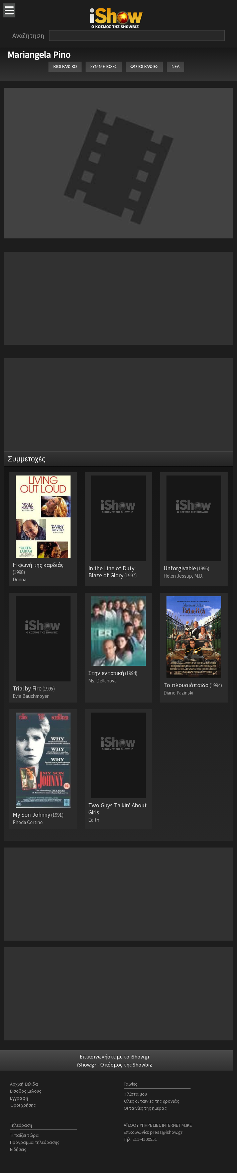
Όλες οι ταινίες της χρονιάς (151, 1101)
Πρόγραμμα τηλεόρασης (35, 1142)
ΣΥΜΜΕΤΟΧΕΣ (103, 66)
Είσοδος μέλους (25, 1091)
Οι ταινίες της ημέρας (145, 1108)
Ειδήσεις (18, 1149)
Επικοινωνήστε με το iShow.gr (115, 1056)
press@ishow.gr (166, 1132)
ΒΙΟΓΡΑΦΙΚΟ (65, 66)
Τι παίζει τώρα (24, 1135)
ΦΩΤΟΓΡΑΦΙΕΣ (144, 66)
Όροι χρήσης (23, 1105)
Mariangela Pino (39, 55)
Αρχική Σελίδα (24, 1084)
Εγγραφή (19, 1098)
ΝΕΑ (175, 66)
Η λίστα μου (135, 1094)
